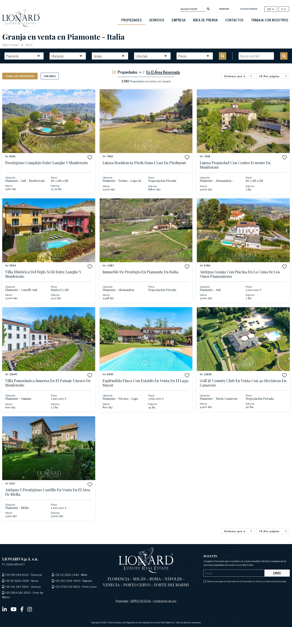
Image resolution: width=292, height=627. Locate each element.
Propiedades (131, 20)
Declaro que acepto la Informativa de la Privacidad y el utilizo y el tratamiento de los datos (246, 581)
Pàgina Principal (10, 44)
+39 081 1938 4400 (67, 580)
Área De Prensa (205, 20)
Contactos (234, 20)
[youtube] (14, 609)
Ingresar (224, 9)
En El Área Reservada (163, 72)
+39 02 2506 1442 (67, 574)
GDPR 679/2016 (140, 600)
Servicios (156, 20)
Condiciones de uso (164, 600)
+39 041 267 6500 (17, 586)
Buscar (29, 44)
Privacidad (122, 600)
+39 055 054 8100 (16, 574)
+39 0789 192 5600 (67, 586)
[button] (90, 157)
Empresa (178, 20)
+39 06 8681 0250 (17, 580)
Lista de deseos (248, 9)
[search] (208, 9)
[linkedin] (4, 609)
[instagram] (29, 609)
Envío (277, 573)
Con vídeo (50, 76)
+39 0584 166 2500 (17, 592)
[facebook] (22, 609)
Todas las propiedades (20, 76)
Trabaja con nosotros (269, 20)
